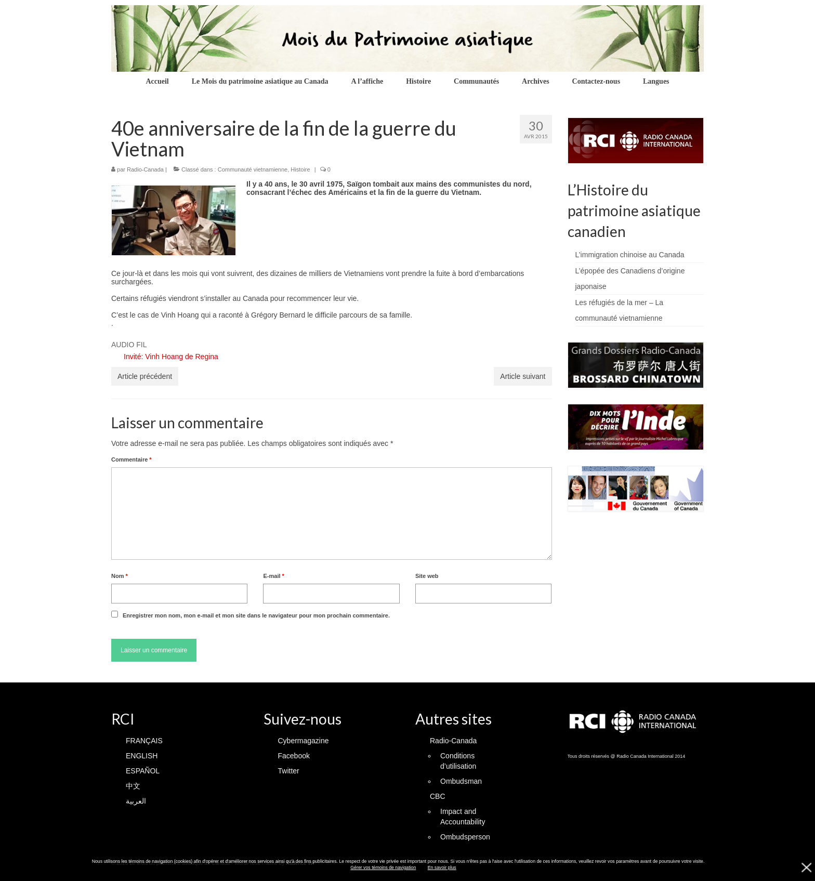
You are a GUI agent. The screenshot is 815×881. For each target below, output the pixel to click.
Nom (119, 576)
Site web (427, 576)
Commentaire (131, 459)
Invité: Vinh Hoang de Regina (171, 356)
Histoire (300, 169)
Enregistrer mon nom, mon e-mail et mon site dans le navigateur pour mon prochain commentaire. (256, 615)
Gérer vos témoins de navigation (383, 867)
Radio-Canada (145, 169)
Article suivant (522, 376)
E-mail (273, 576)
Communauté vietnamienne (253, 169)
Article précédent (144, 376)
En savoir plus (442, 867)
